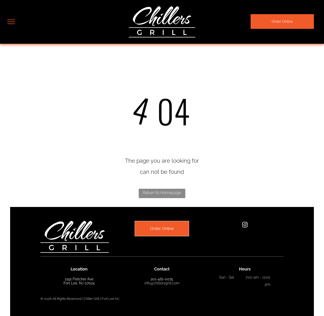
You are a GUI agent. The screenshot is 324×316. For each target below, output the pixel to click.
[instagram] (245, 225)
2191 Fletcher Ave (79, 279)
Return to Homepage (162, 192)
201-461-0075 (162, 279)
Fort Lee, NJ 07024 (79, 283)
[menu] (11, 21)
